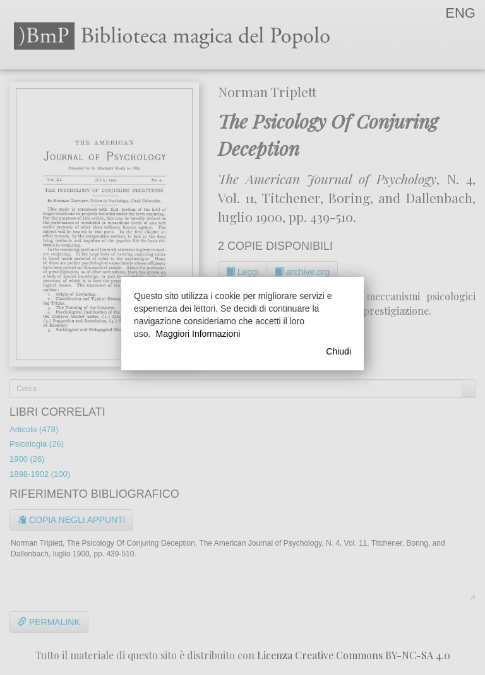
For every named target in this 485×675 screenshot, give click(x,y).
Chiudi (338, 351)
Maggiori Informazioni (197, 334)
